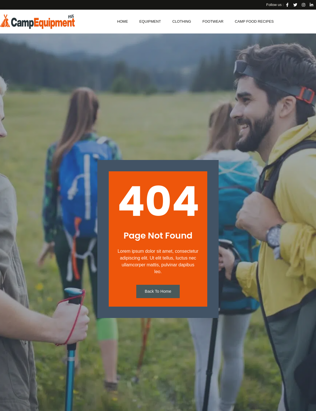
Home (122, 21)
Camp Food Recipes (254, 21)
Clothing (181, 21)
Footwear (212, 21)
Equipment (150, 21)
